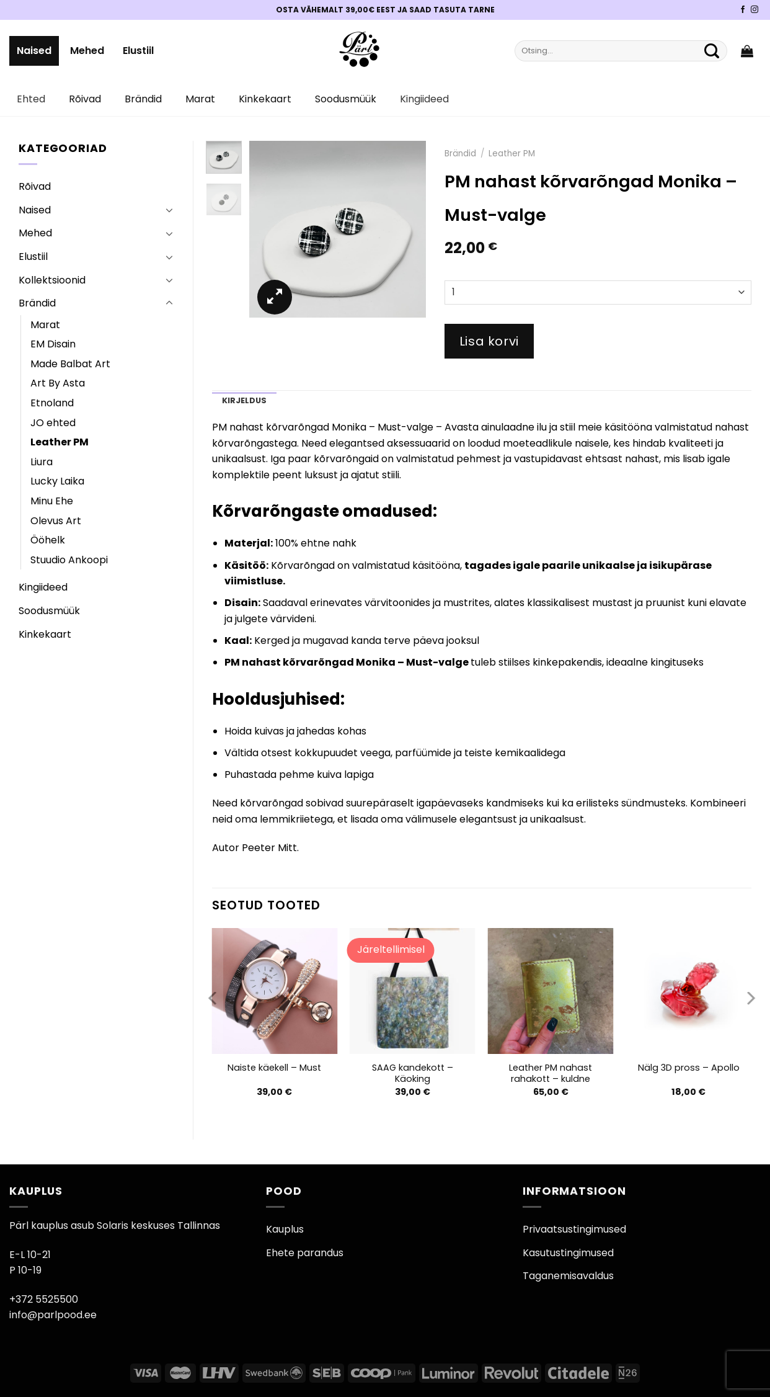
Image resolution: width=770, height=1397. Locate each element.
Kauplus (285, 1229)
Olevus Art (55, 521)
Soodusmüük (345, 99)
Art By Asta (57, 383)
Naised (34, 50)
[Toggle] (169, 209)
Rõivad (85, 99)
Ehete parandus (304, 1253)
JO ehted (53, 423)
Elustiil (138, 50)
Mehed (87, 50)
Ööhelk (47, 540)
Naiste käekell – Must (274, 1068)
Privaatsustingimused (574, 1229)
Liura (41, 462)
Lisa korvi (489, 341)
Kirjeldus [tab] (244, 400)
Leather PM (59, 442)
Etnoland (52, 403)
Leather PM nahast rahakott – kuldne (550, 1073)
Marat (200, 99)
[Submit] (711, 50)
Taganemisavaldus (568, 1276)
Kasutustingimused (568, 1253)
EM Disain (53, 344)
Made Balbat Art (70, 364)
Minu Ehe (51, 501)
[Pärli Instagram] (754, 10)
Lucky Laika (57, 481)
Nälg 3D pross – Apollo (689, 1068)
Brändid (143, 99)
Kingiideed (424, 99)
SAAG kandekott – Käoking (412, 1073)
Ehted (31, 99)
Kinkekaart (265, 99)
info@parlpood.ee (53, 1315)
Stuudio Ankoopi (69, 560)
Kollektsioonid (52, 280)
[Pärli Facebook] (742, 10)
